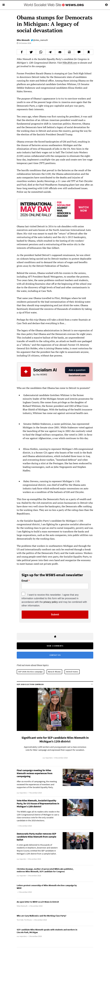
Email (25, 581)
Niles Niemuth (23, 40)
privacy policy (50, 602)
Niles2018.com (69, 62)
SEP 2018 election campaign (30, 672)
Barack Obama (54, 672)
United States (72, 672)
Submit (55, 614)
